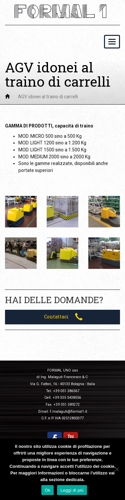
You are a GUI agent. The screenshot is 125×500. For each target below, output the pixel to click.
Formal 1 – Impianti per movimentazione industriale (62, 11)
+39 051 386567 (66, 391)
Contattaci (63, 316)
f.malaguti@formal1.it (68, 411)
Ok (47, 490)
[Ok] (116, 469)
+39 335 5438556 (67, 397)
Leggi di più (72, 490)
